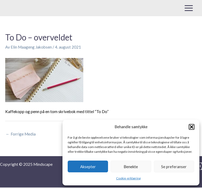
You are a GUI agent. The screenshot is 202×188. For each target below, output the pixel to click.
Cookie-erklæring (128, 178)
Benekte (131, 166)
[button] (191, 127)
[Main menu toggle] (189, 8)
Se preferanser (174, 166)
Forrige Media (21, 134)
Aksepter (88, 166)
